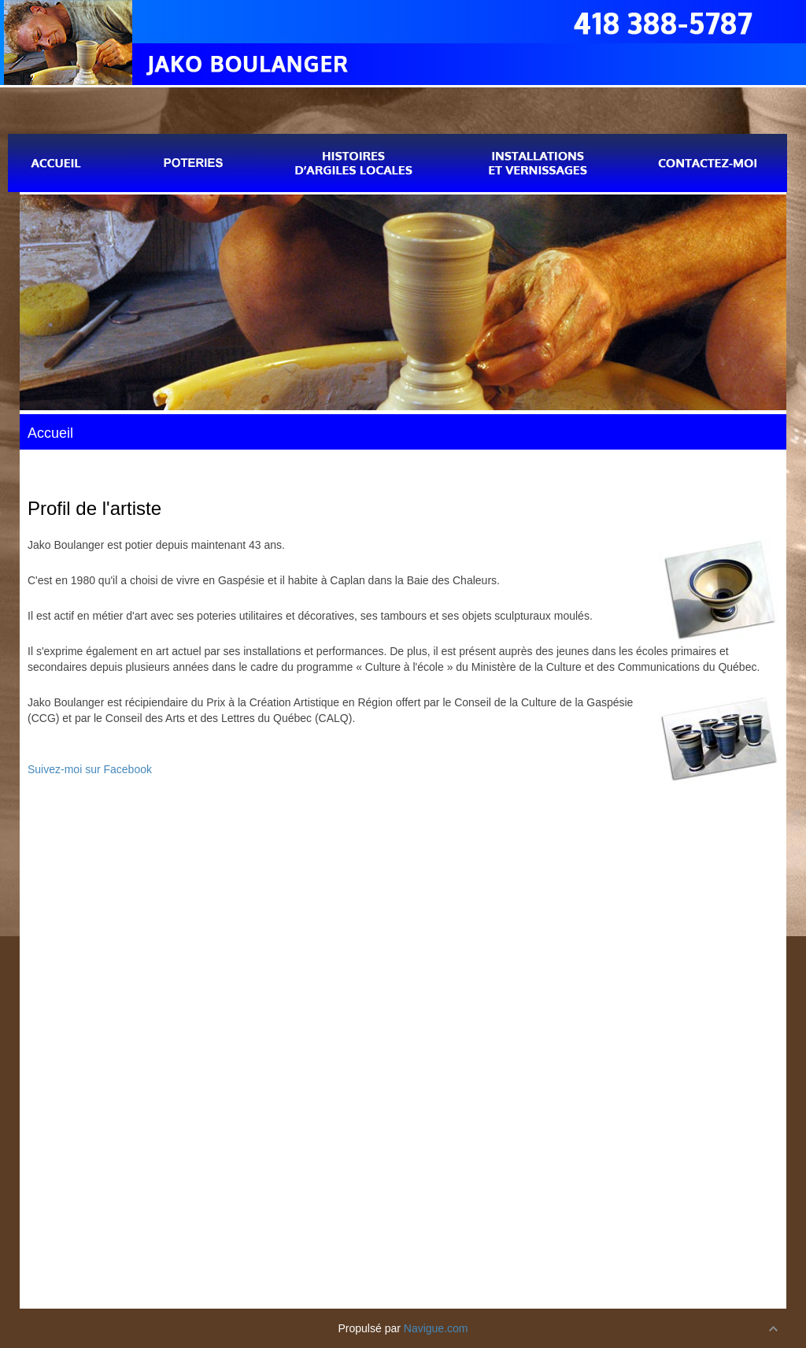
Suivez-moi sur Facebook (90, 769)
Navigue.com (436, 1328)
